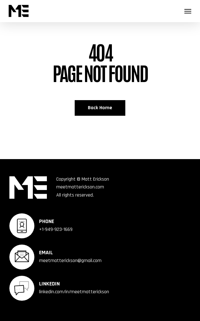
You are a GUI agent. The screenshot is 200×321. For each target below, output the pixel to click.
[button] (187, 11)
